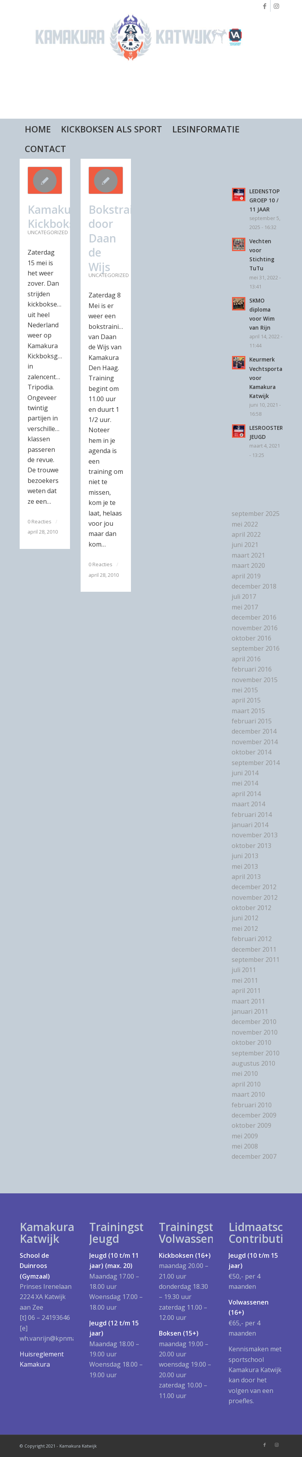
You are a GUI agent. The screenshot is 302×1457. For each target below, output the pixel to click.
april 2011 (246, 990)
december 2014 (254, 731)
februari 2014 (252, 814)
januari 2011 (250, 1011)
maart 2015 (248, 710)
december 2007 (254, 1156)
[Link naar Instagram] (276, 6)
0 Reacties (40, 521)
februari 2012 (252, 938)
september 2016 (256, 648)
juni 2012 (245, 918)
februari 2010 (252, 1105)
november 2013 (255, 835)
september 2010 (256, 1053)
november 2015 (255, 679)
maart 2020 (248, 565)
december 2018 (254, 586)
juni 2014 (245, 773)
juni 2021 (245, 544)
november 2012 (255, 897)
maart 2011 (248, 1001)
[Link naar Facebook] (264, 6)
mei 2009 (245, 1136)
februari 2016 (252, 669)
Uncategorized (48, 232)
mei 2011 (245, 980)
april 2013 (246, 876)
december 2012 (254, 887)
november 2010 (255, 1032)
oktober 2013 (251, 845)
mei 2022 (245, 524)
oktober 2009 (251, 1125)
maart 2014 (248, 804)
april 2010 (246, 1084)
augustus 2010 (253, 1063)
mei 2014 (245, 783)
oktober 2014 (251, 752)
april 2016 (246, 659)
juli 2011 (244, 969)
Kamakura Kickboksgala (62, 216)
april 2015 (246, 700)
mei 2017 (245, 607)
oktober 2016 (251, 638)
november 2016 (255, 628)
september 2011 (256, 959)
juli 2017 (244, 596)
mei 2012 (245, 928)
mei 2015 (245, 690)
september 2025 (256, 513)
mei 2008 (245, 1146)
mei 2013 (245, 866)
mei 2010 (245, 1073)
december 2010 (254, 1021)
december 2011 (254, 949)
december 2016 (254, 617)
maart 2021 (248, 555)
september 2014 (256, 762)
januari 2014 (250, 824)
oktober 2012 (251, 907)
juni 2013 (245, 855)
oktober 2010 (251, 1042)
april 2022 (246, 534)
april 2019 (246, 576)
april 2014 (246, 793)
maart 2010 (248, 1094)
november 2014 (255, 742)
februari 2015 (252, 721)
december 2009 (254, 1115)
